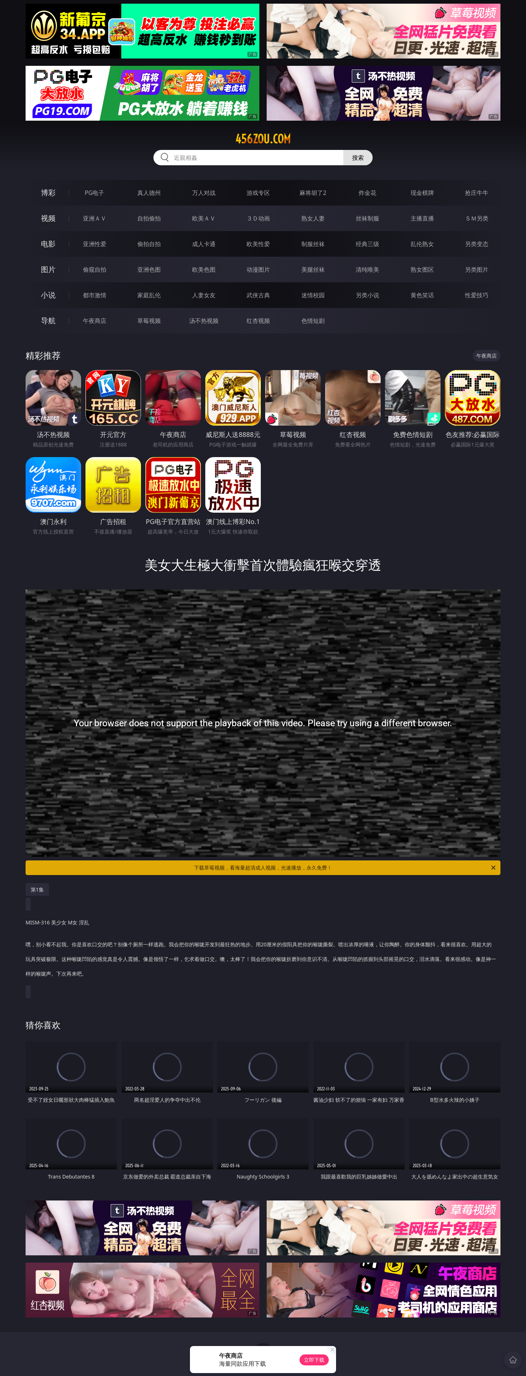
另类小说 (367, 295)
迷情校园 (313, 295)
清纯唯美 (367, 269)
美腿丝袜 (313, 269)
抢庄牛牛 (476, 193)
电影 (48, 244)
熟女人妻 (313, 218)
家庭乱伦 (149, 295)
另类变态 (476, 244)
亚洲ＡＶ (94, 218)
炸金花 (367, 193)
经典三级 (367, 244)
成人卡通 (204, 244)
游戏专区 (258, 193)
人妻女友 (204, 295)
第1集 (37, 889)
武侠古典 (258, 295)
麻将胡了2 (313, 193)
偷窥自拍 (94, 269)
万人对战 (204, 193)
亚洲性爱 (94, 244)
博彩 (48, 192)
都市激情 (94, 295)
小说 (48, 295)
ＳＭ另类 (476, 218)
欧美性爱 (258, 244)
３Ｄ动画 (258, 218)
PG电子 (94, 193)
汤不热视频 (203, 321)
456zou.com (263, 139)
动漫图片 (258, 269)
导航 (48, 320)
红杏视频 (258, 321)
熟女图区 (422, 269)
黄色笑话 (422, 295)
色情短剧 (313, 321)
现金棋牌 (422, 193)
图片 (48, 269)
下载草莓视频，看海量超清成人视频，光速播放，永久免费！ (345, 867)
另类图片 (476, 269)
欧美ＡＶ (204, 218)
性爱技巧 (476, 295)
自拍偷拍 (149, 218)
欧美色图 (204, 269)
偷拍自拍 (149, 244)
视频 (48, 218)
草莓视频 (149, 321)
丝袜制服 (367, 218)
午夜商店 (94, 321)
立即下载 (314, 1359)
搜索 (358, 158)
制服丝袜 (313, 244)
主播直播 (422, 218)
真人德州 (149, 193)
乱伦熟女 (422, 244)
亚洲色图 (149, 269)
